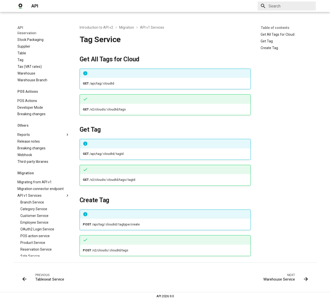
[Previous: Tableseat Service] (44, 279)
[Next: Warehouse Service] (284, 279)
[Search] (287, 5)
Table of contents (275, 28)
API (20, 28)
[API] (20, 6)
